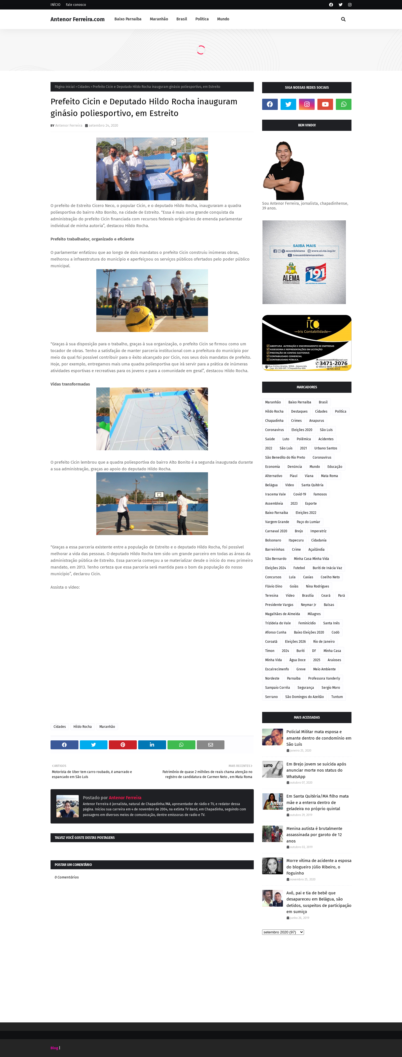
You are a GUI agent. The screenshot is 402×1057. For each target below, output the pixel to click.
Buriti (300, 651)
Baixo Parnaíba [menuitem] (128, 19)
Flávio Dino (273, 586)
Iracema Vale (275, 494)
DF (314, 651)
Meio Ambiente (324, 669)
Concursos (273, 577)
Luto (286, 439)
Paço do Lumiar (308, 522)
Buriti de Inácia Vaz (327, 568)
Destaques (299, 411)
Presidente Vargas (279, 605)
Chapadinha (274, 421)
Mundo (315, 467)
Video (290, 596)
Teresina (271, 596)
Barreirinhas (274, 550)
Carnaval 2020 (276, 531)
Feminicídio (307, 623)
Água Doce (297, 660)
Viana (309, 476)
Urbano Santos (325, 448)
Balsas (329, 605)
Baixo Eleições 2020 (309, 632)
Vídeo (289, 485)
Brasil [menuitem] (181, 19)
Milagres (314, 614)
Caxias (308, 577)
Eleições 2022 (306, 513)
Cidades (84, 87)
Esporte (311, 503)
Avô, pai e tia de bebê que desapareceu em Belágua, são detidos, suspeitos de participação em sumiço (318, 902)
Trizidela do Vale (278, 623)
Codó (335, 632)
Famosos (320, 494)
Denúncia (295, 467)
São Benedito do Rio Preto (285, 457)
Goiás (294, 586)
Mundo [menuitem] (223, 19)
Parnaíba (294, 678)
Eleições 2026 (295, 642)
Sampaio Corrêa (277, 688)
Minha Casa (332, 651)
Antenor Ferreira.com (78, 19)
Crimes (296, 421)
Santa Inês (331, 623)
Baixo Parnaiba (276, 513)
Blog (54, 1048)
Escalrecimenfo (277, 669)
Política (340, 411)
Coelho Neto (330, 577)
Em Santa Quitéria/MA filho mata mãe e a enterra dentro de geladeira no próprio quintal (317, 802)
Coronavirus (274, 430)
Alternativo (273, 476)
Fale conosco (76, 5)
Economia (272, 467)
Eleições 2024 (275, 568)
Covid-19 (299, 494)
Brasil (323, 402)
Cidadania (319, 540)
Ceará (326, 596)
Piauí (293, 476)
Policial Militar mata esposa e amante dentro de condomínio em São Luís (318, 738)
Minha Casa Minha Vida (311, 559)
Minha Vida (273, 660)
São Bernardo (275, 559)
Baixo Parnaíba (299, 402)
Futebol (299, 568)
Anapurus (316, 421)
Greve (301, 669)
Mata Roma (329, 476)
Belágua (271, 485)
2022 (268, 448)
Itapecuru (296, 540)
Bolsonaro (273, 540)
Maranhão (107, 727)
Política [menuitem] (202, 19)
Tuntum (337, 697)
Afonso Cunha (275, 632)
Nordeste (272, 678)
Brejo (299, 531)
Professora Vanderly (324, 678)
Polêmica (304, 439)
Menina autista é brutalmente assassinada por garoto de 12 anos (314, 835)
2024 (285, 651)
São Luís (326, 430)
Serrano (271, 697)
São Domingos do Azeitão (304, 697)
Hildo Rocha (82, 727)
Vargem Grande (277, 522)
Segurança (306, 688)
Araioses (334, 660)
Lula (292, 577)
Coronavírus (322, 457)
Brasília (308, 596)
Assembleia (274, 503)
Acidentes (326, 439)
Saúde (270, 439)
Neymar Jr (308, 605)
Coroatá (271, 642)
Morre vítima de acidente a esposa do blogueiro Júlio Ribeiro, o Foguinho (318, 867)
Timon (269, 651)
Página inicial (65, 87)
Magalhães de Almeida (282, 614)
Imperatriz (318, 531)
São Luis (286, 448)
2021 (303, 448)
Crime (296, 550)
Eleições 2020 (301, 430)
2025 (316, 660)
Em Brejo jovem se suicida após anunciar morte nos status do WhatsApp (316, 770)
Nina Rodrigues (317, 586)
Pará (341, 596)
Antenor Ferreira (68, 125)
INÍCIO (55, 5)
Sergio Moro (331, 688)
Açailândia (316, 550)
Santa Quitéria (313, 485)
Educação (334, 467)
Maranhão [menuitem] (159, 19)
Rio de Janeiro (324, 642)
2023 (294, 503)
